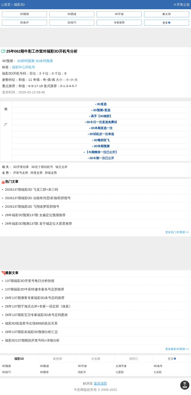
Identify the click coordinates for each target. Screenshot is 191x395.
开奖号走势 (20, 172)
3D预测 (24, 14)
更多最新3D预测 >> (177, 348)
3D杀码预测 (44, 61)
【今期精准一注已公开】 (101, 152)
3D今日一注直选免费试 (101, 122)
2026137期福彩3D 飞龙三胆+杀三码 (31, 189)
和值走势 (51, 172)
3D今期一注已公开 (101, 158)
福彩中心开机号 (23, 67)
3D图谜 (71, 14)
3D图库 (44, 372)
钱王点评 (61, 167)
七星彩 (120, 372)
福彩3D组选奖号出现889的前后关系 (31, 323)
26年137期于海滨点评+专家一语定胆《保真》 (38, 306)
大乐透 (95, 358)
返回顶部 (100, 383)
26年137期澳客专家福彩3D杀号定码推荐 (35, 298)
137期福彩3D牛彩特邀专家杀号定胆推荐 (34, 289)
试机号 (82, 372)
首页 (6, 4)
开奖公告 (182, 4)
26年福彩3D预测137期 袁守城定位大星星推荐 (38, 223)
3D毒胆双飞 (102, 140)
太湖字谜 (121, 366)
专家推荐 (119, 22)
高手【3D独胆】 (102, 116)
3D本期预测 (102, 146)
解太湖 (166, 14)
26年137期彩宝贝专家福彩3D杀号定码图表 (36, 315)
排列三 (133, 358)
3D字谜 (119, 14)
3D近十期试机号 (42, 167)
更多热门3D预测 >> (177, 232)
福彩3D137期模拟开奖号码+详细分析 (32, 340)
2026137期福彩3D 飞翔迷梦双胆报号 (32, 206)
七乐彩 (158, 372)
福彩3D (18, 4)
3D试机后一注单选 (101, 134)
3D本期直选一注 (102, 128)
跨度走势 (37, 172)
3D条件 (24, 22)
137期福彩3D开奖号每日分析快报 (29, 281)
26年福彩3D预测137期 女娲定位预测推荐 (35, 215)
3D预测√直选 (101, 110)
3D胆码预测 (26, 61)
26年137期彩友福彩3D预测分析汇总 (31, 332)
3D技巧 (71, 22)
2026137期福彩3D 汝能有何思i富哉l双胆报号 (38, 198)
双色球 (57, 358)
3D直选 (102, 104)
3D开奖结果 (21, 167)
